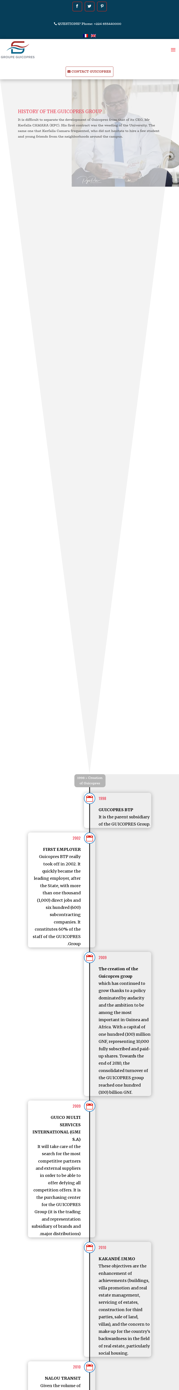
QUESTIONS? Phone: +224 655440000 (89, 23)
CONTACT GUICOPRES (91, 71)
